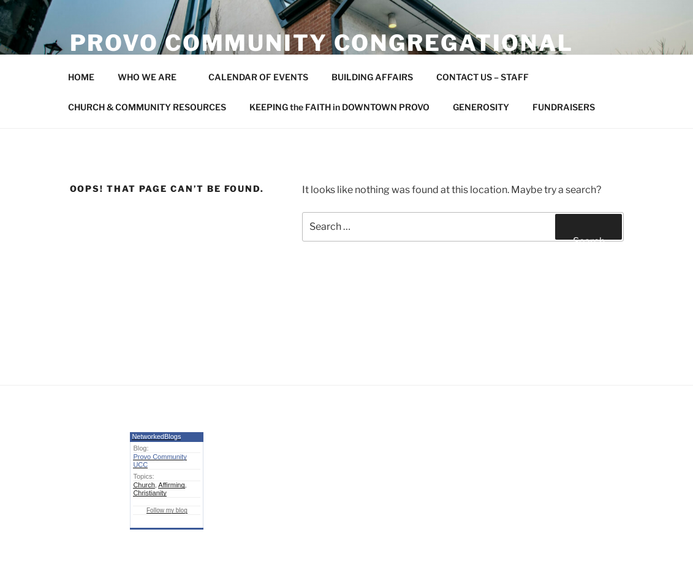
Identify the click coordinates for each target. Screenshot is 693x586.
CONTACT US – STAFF (482, 77)
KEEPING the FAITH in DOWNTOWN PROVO (339, 107)
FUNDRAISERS (563, 107)
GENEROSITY (481, 107)
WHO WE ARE (153, 77)
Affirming (171, 485)
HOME (81, 77)
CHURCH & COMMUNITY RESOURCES (147, 107)
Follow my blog (166, 510)
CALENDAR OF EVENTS (258, 77)
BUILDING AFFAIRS (372, 77)
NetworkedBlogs (156, 436)
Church (143, 485)
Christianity (149, 493)
